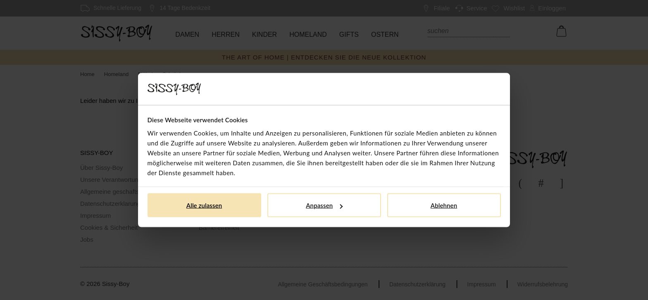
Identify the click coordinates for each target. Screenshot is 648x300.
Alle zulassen (204, 205)
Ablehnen (444, 205)
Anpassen (324, 205)
